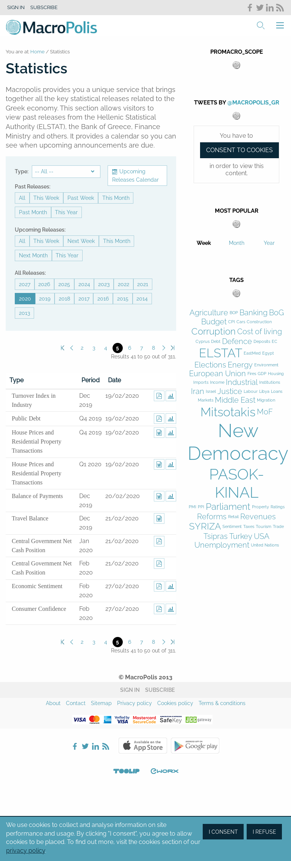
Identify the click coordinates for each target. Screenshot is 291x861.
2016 (103, 299)
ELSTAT (220, 353)
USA (261, 536)
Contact (76, 703)
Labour (251, 391)
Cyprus (203, 341)
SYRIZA (205, 526)
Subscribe (44, 7)
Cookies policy (175, 703)
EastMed (252, 353)
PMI (192, 506)
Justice (229, 391)
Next (163, 348)
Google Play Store (195, 746)
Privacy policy (134, 703)
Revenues (258, 516)
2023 (104, 284)
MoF (265, 412)
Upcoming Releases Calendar (135, 175)
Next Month (33, 255)
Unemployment (221, 545)
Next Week (81, 241)
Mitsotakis (227, 412)
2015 (122, 299)
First (62, 348)
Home (37, 51)
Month (236, 243)
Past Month (33, 212)
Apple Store (143, 746)
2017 (83, 299)
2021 (142, 284)
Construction (259, 321)
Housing (276, 373)
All (22, 198)
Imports (200, 382)
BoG (276, 312)
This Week (46, 198)
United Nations (265, 545)
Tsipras (215, 536)
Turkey (240, 536)
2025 (64, 284)
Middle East (235, 400)
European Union (217, 373)
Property (260, 506)
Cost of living (259, 331)
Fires (251, 373)
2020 (25, 299)
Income (217, 382)
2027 (24, 284)
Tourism (263, 526)
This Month (116, 198)
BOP (234, 312)
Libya (264, 391)
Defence (237, 341)
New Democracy (238, 441)
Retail (233, 516)
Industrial (242, 382)
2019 (44, 299)
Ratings (278, 506)
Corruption (213, 331)
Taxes (248, 526)
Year (269, 243)
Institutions (269, 382)
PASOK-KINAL (236, 483)
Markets (205, 400)
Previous (71, 348)
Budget (214, 322)
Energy (240, 365)
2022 (123, 284)
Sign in (16, 7)
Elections (210, 365)
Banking (253, 312)
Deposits (261, 341)
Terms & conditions (222, 703)
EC (274, 341)
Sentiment (232, 526)
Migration (266, 400)
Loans (276, 391)
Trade (278, 526)
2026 (44, 284)
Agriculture (208, 312)
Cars (240, 321)
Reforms (212, 516)
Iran (197, 391)
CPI (231, 321)
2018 (64, 299)
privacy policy (25, 850)
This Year (66, 212)
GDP (262, 373)
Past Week (80, 198)
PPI (201, 506)
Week (204, 243)
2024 (84, 284)
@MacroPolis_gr (253, 102)
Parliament (228, 506)
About (53, 703)
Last (172, 348)
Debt (216, 341)
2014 (142, 299)
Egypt (268, 353)
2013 (24, 313)
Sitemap (101, 703)
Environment (266, 365)
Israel (211, 391)
